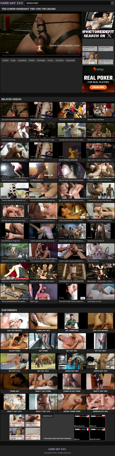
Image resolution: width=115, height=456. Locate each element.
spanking (23, 60)
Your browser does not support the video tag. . (41, 35)
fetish (32, 60)
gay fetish (71, 60)
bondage (42, 60)
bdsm (6, 60)
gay (14, 60)
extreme (60, 60)
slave (51, 60)
